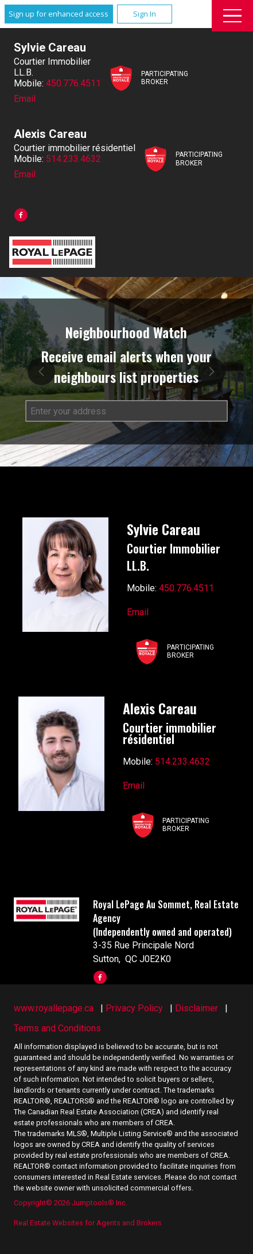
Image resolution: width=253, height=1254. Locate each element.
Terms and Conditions (57, 1028)
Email (25, 98)
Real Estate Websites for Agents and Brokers (88, 1223)
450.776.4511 (73, 83)
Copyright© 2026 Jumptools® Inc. (70, 1202)
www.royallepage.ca (54, 1008)
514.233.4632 (73, 158)
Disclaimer (196, 1008)
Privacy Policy (134, 1008)
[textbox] (126, 411)
